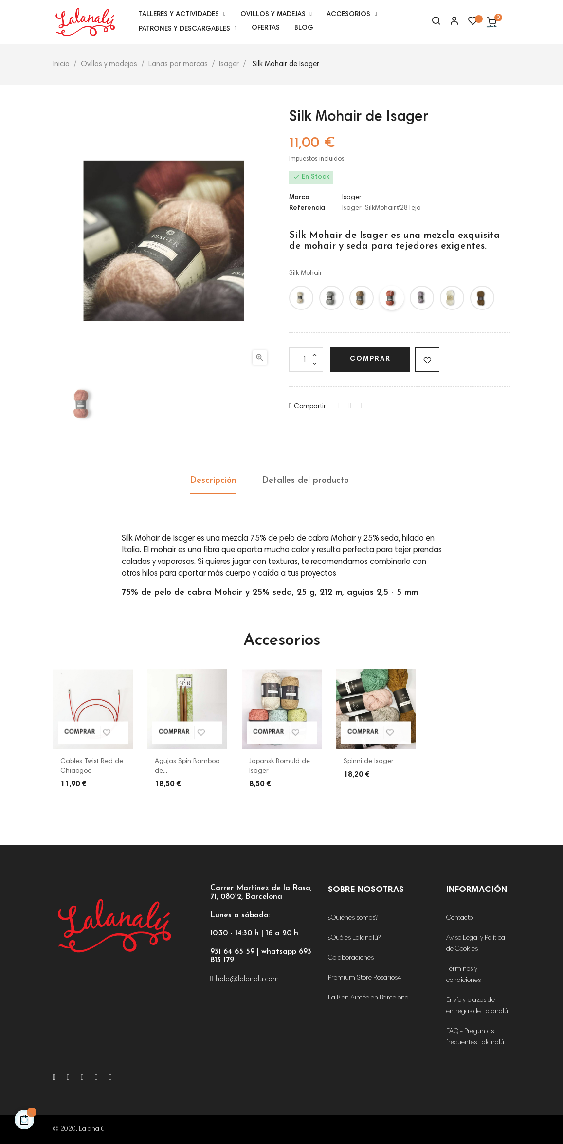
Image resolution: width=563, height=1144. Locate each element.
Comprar (370, 359)
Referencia (307, 208)
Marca (299, 197)
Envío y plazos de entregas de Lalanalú (477, 1006)
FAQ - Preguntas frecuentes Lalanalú (475, 1037)
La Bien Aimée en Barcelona (368, 998)
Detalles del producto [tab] (305, 480)
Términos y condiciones (463, 975)
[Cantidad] (306, 359)
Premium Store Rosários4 (364, 978)
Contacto (459, 918)
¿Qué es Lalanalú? (354, 938)
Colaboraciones (351, 958)
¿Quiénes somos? (353, 918)
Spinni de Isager (369, 761)
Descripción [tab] (213, 480)
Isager (352, 197)
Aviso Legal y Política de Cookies (475, 944)
